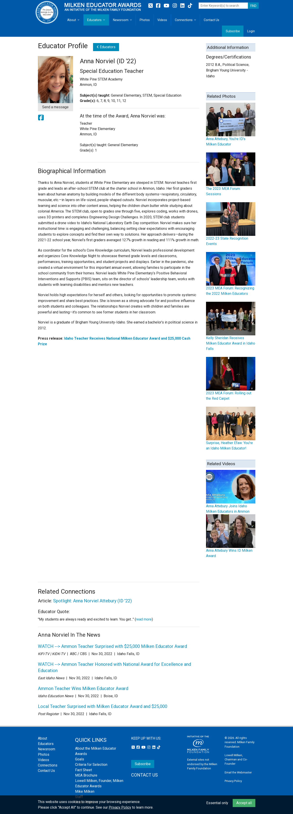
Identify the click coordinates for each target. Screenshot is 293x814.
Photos (145, 20)
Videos (162, 20)
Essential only (217, 803)
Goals (79, 759)
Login (251, 31)
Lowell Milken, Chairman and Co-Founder (236, 759)
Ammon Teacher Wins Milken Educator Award (83, 688)
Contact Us (211, 20)
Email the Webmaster (238, 772)
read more (144, 619)
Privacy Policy (233, 781)
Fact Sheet (83, 770)
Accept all (244, 803)
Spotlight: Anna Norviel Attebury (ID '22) (92, 600)
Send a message (55, 107)
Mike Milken (84, 791)
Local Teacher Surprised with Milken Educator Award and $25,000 (102, 706)
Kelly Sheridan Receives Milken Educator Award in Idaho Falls (230, 343)
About (71, 20)
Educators (94, 20)
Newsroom (120, 20)
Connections (184, 20)
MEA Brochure (86, 775)
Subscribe (233, 31)
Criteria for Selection (91, 764)
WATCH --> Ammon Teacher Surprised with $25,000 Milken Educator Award (112, 646)
